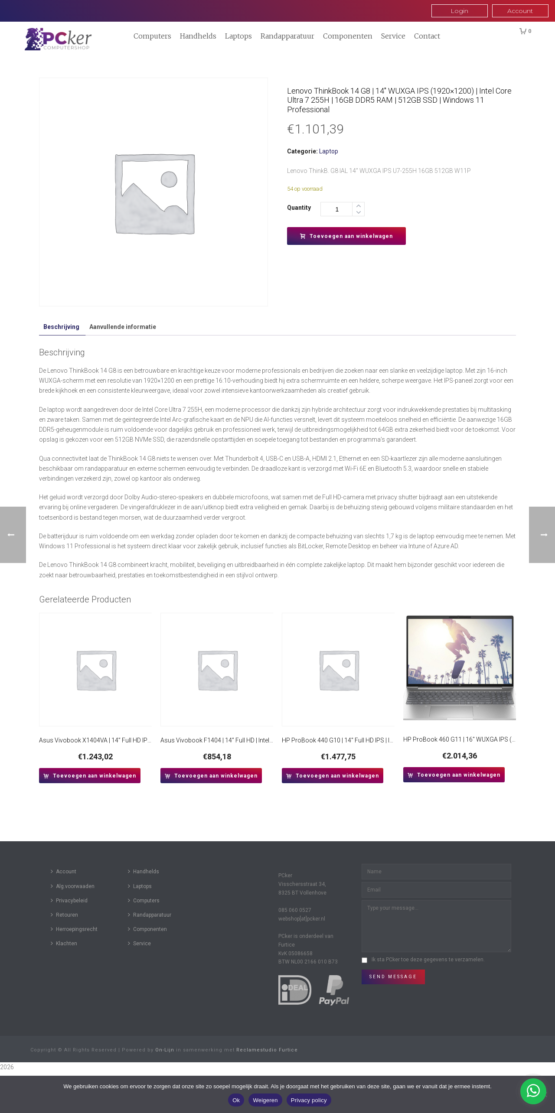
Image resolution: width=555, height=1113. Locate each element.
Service (393, 36)
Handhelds (198, 36)
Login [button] (459, 11)
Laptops (238, 36)
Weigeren (265, 1100)
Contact (427, 36)
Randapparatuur (287, 36)
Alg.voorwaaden (73, 886)
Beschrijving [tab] (61, 326)
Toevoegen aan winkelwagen (346, 236)
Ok (236, 1100)
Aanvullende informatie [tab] (122, 326)
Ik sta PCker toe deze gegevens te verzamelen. (428, 960)
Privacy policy (309, 1100)
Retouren (64, 914)
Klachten (64, 943)
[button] (89, 775)
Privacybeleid (69, 900)
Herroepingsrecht (74, 929)
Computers (152, 36)
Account (63, 871)
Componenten (347, 36)
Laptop (328, 151)
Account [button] (520, 11)
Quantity (299, 207)
